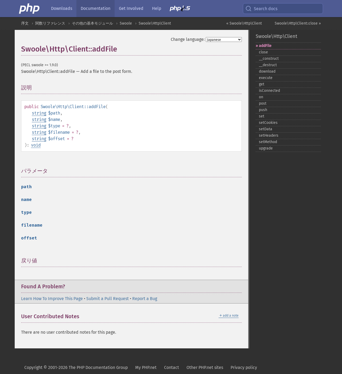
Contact (171, 367)
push (263, 110)
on (261, 97)
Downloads (61, 8)
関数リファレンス (50, 23)
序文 (25, 23)
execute (266, 78)
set (261, 116)
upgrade (266, 148)
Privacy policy (244, 367)
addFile (265, 46)
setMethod (268, 142)
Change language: (188, 39)
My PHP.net (146, 367)
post (262, 103)
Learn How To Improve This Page (52, 298)
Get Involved (131, 8)
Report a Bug (144, 298)
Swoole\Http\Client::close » (298, 23)
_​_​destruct (268, 65)
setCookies (268, 122)
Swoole (126, 23)
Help (156, 8)
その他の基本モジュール (92, 23)
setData (265, 129)
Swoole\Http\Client (155, 23)
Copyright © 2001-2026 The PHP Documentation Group (76, 367)
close (263, 52)
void (36, 145)
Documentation (95, 8)
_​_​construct (269, 58)
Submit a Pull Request (107, 298)
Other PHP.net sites (204, 367)
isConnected (269, 90)
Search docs (261, 8)
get (261, 84)
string (39, 113)
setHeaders (268, 135)
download (267, 71)
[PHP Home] (29, 8)
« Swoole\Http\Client (244, 23)
